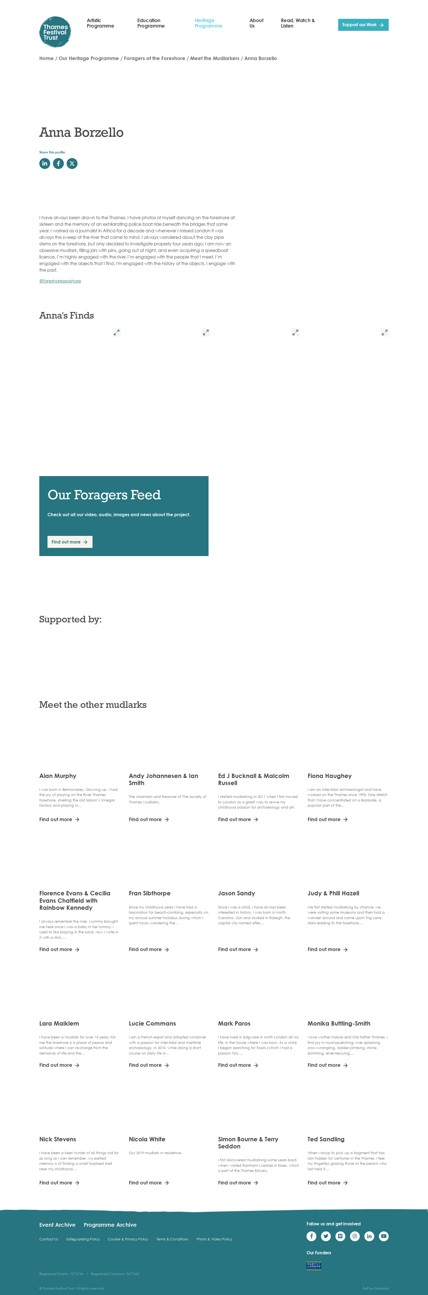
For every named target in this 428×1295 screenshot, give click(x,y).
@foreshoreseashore (60, 281)
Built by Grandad (376, 1288)
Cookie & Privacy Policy (128, 1239)
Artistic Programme (100, 23)
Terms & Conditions (172, 1239)
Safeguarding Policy (83, 1239)
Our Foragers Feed (103, 494)
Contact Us (48, 1239)
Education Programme (151, 23)
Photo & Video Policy (214, 1239)
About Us (256, 23)
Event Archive (57, 1224)
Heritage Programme (208, 23)
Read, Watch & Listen (298, 23)
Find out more (66, 542)
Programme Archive (110, 1224)
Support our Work (359, 24)
